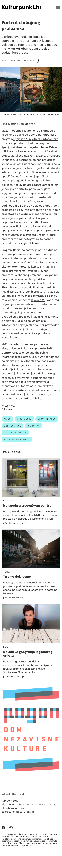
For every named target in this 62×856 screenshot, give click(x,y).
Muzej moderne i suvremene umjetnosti (27, 130)
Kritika (8, 501)
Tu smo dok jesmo (17, 576)
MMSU (7, 419)
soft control (12, 426)
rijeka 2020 (24, 419)
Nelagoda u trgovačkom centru (27, 505)
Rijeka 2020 (38, 300)
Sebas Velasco (47, 419)
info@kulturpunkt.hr (14, 794)
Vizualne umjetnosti (17, 440)
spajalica (33, 426)
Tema (6, 572)
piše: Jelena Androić (13, 598)
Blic (6, 647)
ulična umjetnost (15, 433)
